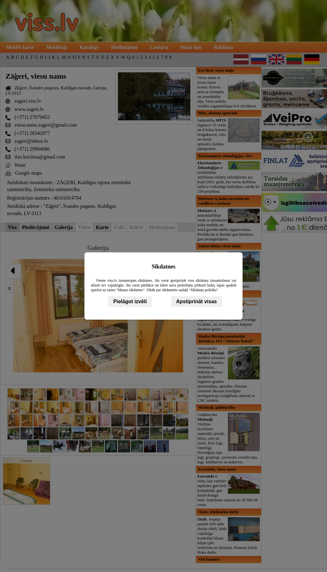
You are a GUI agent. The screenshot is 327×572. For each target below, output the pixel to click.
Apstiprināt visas (196, 301)
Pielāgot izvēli (130, 301)
